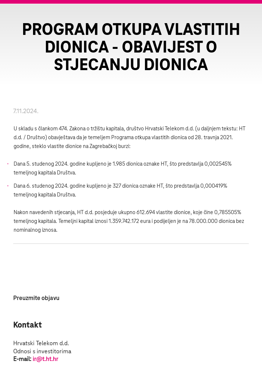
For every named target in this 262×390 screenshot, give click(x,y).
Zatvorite (247, 18)
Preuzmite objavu (36, 298)
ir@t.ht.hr (45, 359)
